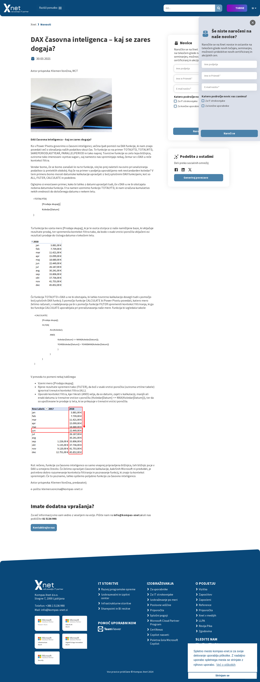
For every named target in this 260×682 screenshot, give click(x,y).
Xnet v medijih (207, 615)
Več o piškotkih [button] (226, 664)
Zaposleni (205, 599)
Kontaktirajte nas (44, 527)
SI (254, 8)
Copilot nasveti (159, 634)
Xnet (33, 24)
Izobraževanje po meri (163, 599)
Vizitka (203, 589)
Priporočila (157, 610)
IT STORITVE (108, 583)
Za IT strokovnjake (161, 594)
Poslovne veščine (160, 605)
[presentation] (201, 118)
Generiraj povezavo (196, 177)
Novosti (45, 24)
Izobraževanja (160, 583)
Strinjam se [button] (222, 675)
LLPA (202, 620)
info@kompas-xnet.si (54, 610)
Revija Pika (205, 626)
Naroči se (198, 131)
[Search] (189, 8)
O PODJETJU (205, 583)
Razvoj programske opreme (118, 589)
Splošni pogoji (159, 615)
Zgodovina (205, 631)
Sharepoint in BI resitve (115, 608)
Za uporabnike (159, 589)
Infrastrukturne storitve (116, 603)
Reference (205, 605)
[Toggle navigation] (50, 8)
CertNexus (156, 629)
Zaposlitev (205, 594)
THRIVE (239, 8)
